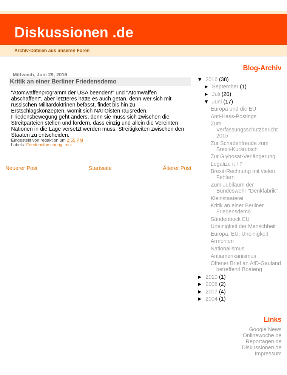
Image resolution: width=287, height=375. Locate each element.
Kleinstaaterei (227, 198)
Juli (216, 94)
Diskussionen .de (73, 32)
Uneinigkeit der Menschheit (243, 226)
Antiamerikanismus (233, 256)
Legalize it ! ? (226, 164)
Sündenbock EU (230, 219)
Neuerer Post (21, 168)
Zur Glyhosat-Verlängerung (243, 156)
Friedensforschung (44, 144)
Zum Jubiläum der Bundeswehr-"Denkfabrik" (244, 188)
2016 (212, 79)
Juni (217, 102)
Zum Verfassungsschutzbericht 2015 (244, 129)
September (226, 86)
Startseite (100, 168)
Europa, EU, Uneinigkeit (239, 234)
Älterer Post (177, 168)
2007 (212, 292)
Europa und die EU (233, 109)
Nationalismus (228, 248)
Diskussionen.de (261, 347)
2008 (212, 284)
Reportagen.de (264, 341)
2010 (212, 277)
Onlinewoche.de (262, 335)
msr (68, 144)
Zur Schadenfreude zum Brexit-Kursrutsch (239, 146)
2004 (212, 299)
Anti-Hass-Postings (233, 116)
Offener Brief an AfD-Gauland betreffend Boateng (246, 266)
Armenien (222, 241)
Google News (265, 329)
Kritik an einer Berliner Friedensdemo (237, 208)
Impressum (268, 353)
